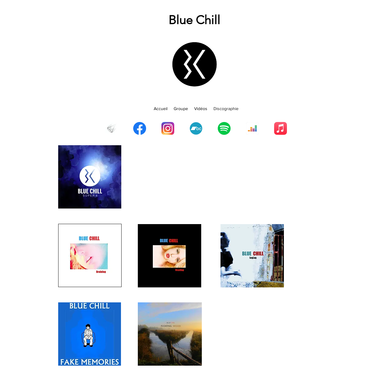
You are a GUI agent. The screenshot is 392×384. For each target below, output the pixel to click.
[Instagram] (167, 128)
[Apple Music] (280, 128)
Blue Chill (194, 20)
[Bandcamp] (196, 128)
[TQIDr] (111, 128)
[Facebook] (139, 128)
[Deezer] (252, 128)
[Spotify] (224, 128)
